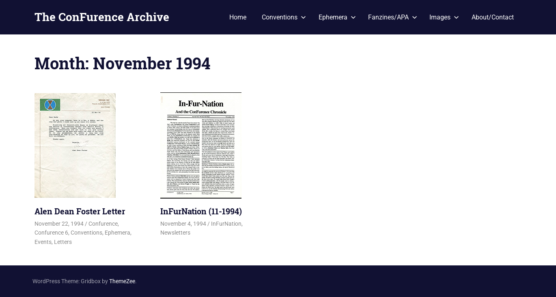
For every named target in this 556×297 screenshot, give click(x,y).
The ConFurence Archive (101, 16)
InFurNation (226, 223)
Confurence (103, 223)
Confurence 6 (51, 232)
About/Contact (493, 17)
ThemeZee (122, 281)
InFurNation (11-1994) (201, 211)
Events (43, 242)
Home (237, 17)
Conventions (284, 17)
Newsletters (175, 232)
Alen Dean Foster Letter (79, 211)
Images (444, 17)
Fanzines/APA (392, 17)
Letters (63, 242)
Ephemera (337, 17)
